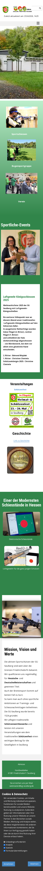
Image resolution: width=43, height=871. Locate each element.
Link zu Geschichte (21, 440)
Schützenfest (20, 389)
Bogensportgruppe (21, 166)
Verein (21, 201)
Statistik (9, 847)
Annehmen (8, 864)
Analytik (9, 844)
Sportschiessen (19, 134)
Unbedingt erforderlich (16, 842)
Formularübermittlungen (16, 850)
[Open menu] (38, 23)
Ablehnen (34, 864)
